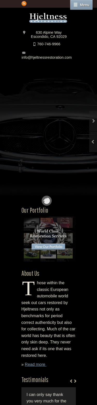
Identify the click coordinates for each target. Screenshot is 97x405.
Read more (36, 364)
